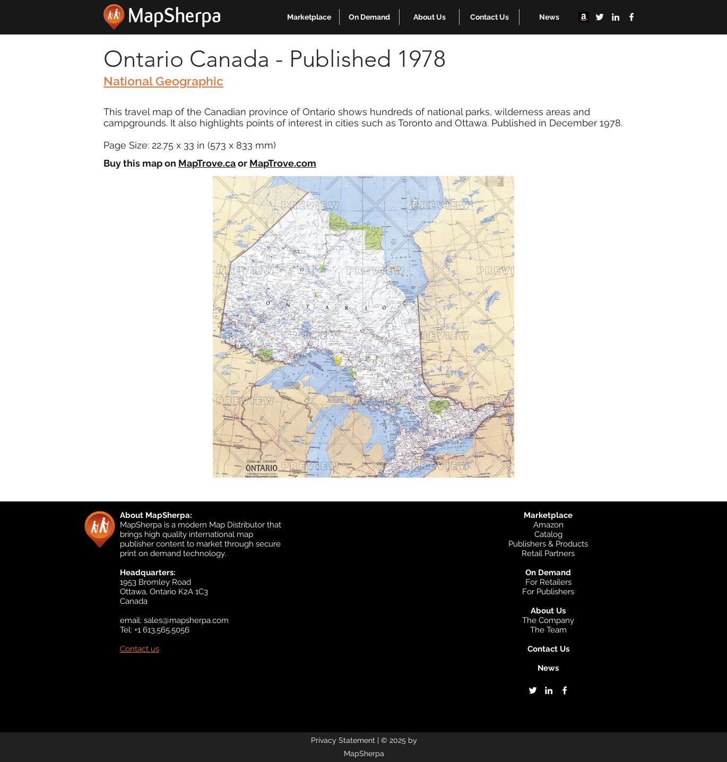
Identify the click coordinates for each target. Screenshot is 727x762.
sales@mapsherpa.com (186, 620)
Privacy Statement (343, 740)
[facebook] (631, 17)
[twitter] (599, 17)
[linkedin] (615, 17)
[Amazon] (583, 17)
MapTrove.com (282, 163)
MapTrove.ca (207, 163)
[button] (309, 17)
